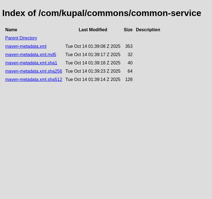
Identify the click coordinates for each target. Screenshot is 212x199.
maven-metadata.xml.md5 (30, 54)
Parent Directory (21, 38)
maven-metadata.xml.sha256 (33, 71)
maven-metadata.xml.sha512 (33, 79)
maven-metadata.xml (25, 46)
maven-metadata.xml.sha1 (31, 63)
